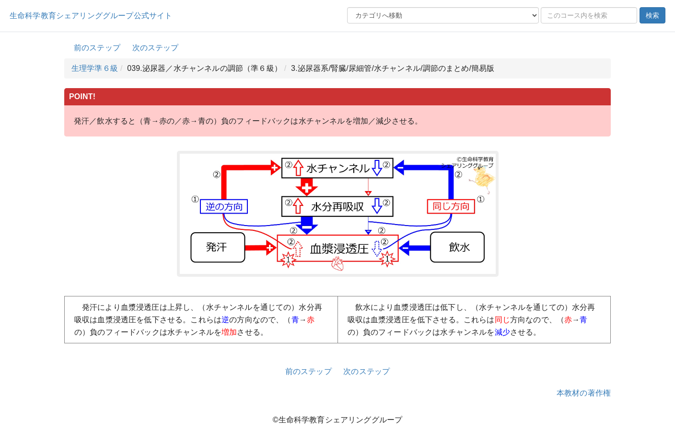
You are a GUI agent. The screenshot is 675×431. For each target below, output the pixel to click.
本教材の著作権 (584, 393)
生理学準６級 (94, 68)
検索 (652, 15)
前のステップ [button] (97, 48)
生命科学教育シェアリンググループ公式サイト (91, 15)
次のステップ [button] (155, 48)
